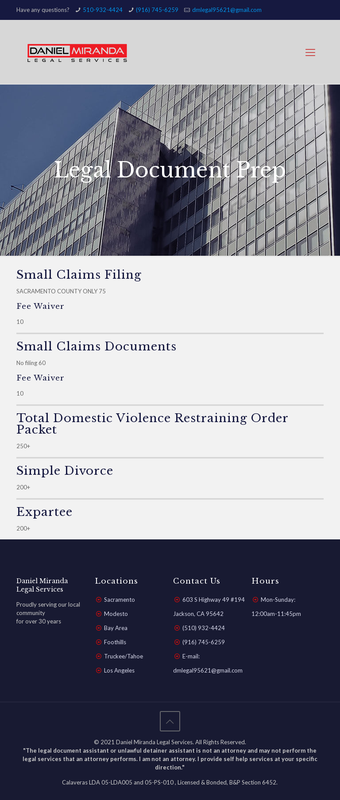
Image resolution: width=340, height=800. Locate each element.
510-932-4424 (103, 9)
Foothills (115, 642)
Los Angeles (119, 670)
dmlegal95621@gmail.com (227, 9)
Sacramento (119, 599)
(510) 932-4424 (203, 627)
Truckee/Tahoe (123, 656)
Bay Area (116, 627)
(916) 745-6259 (157, 9)
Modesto (116, 613)
